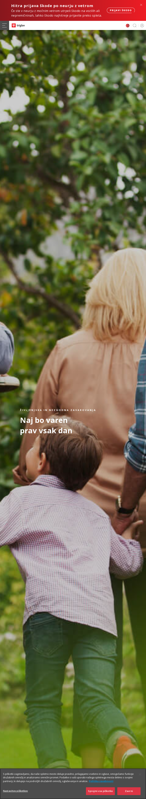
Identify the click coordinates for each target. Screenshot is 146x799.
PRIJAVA (141, 25)
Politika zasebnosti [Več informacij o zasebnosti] (101, 786)
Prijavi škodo (121, 10)
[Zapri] (140, 780)
